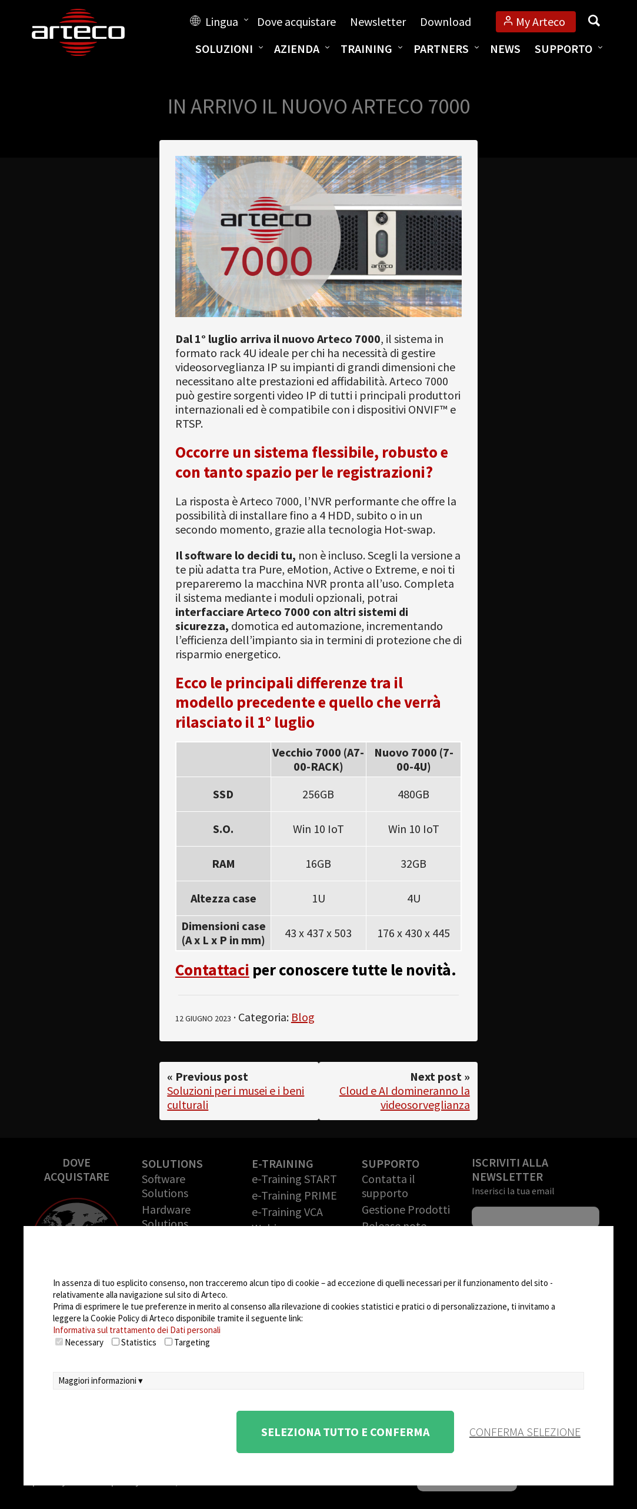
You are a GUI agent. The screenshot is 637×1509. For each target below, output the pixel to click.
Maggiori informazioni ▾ (100, 1380)
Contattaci (212, 970)
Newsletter (378, 21)
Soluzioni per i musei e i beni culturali (235, 1097)
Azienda (296, 48)
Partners (441, 48)
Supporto (563, 48)
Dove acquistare (296, 21)
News (505, 48)
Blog (303, 1017)
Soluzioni (224, 48)
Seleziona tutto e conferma (345, 1431)
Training (366, 48)
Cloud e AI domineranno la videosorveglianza (404, 1097)
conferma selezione (525, 1431)
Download (445, 21)
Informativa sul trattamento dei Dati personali (137, 1329)
